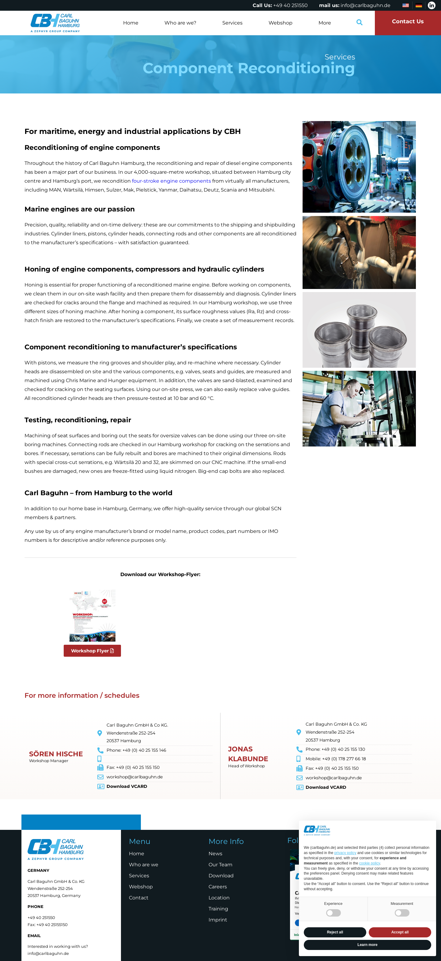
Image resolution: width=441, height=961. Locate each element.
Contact (139, 898)
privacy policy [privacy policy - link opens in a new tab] (345, 853)
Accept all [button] (400, 932)
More (324, 23)
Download (221, 876)
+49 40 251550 (290, 5)
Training (218, 909)
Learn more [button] (367, 945)
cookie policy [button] (369, 863)
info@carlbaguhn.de (365, 5)
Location (219, 898)
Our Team (220, 865)
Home (130, 23)
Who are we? (180, 23)
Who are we (143, 865)
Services (232, 23)
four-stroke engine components (171, 181)
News (215, 854)
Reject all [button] (335, 932)
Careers (218, 887)
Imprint (218, 920)
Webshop (280, 23)
